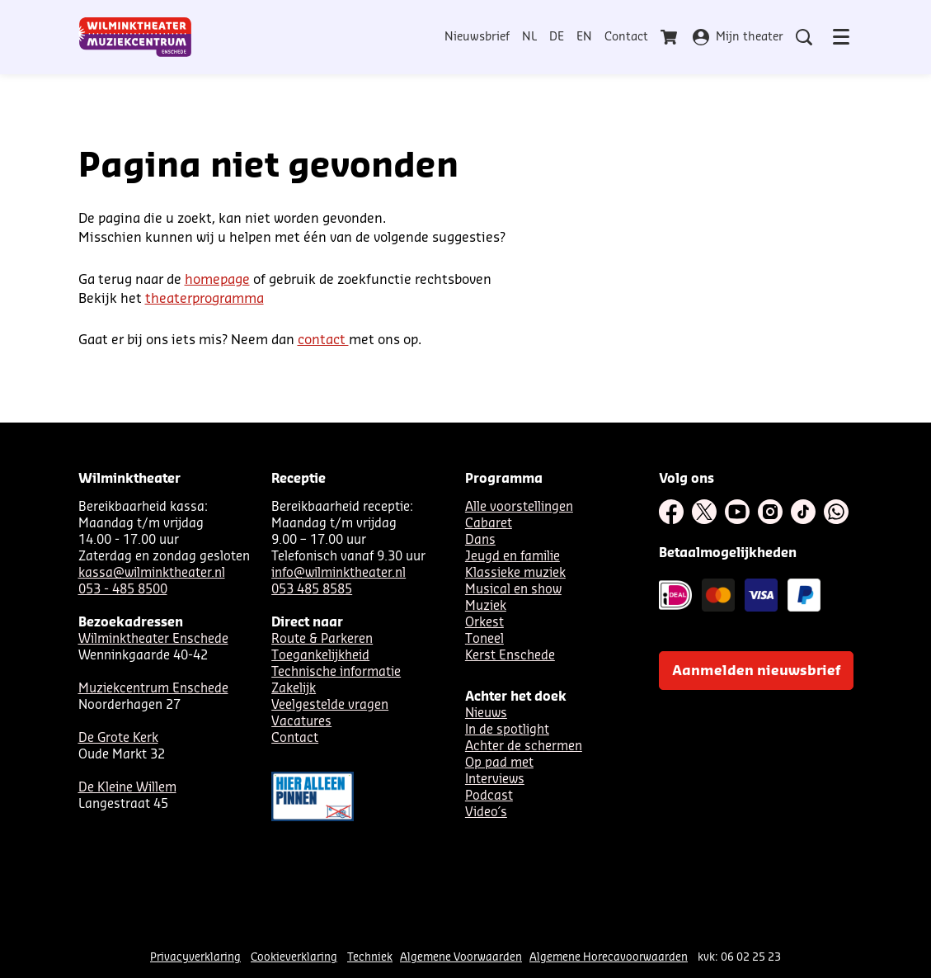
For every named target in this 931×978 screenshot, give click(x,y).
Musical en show (513, 589)
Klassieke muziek (515, 573)
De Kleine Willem (127, 788)
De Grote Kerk (118, 738)
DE (556, 37)
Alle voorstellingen (519, 507)
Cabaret (488, 523)
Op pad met (499, 763)
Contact (626, 37)
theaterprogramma (204, 298)
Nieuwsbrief (477, 37)
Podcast (489, 796)
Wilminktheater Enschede (153, 639)
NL (529, 37)
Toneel (484, 639)
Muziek (485, 606)
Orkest (484, 623)
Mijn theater (738, 37)
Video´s (486, 812)
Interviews (494, 779)
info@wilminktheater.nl (338, 573)
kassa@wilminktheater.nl (151, 573)
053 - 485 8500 (122, 589)
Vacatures (301, 722)
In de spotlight (507, 730)
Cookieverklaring (294, 957)
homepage (217, 279)
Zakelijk (293, 689)
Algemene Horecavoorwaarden (608, 957)
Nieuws (486, 713)
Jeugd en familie (512, 556)
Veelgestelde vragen (329, 705)
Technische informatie (336, 672)
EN (584, 37)
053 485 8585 (311, 589)
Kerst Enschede (510, 656)
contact (323, 340)
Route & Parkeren (322, 639)
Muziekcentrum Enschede (153, 689)
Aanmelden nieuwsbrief (756, 671)
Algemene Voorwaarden (461, 957)
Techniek (370, 957)
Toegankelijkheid (320, 656)
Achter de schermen (523, 746)
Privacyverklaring (195, 957)
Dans (480, 540)
